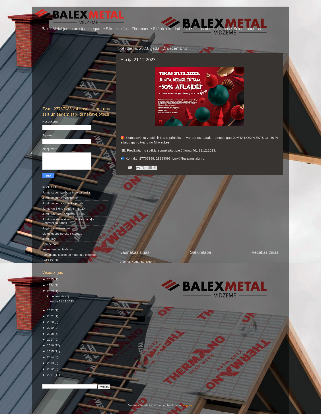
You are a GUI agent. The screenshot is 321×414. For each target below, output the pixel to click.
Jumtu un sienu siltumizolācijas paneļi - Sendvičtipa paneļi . (68, 221)
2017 (51, 339)
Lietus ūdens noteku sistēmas (62, 233)
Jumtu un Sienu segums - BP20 (63, 208)
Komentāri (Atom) (143, 261)
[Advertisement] (199, 212)
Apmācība (49, 244)
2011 (51, 375)
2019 (51, 327)
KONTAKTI (49, 187)
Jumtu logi (49, 239)
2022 (51, 310)
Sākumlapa (200, 252)
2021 (51, 316)
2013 (51, 363)
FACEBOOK (50, 260)
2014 (51, 357)
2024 (51, 285)
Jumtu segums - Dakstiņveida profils (66, 192)
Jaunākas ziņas (134, 252)
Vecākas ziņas (265, 252)
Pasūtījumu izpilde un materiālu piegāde (69, 254)
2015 (51, 351)
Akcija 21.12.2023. (139, 59)
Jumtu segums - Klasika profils (62, 203)
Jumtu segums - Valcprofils (60, 198)
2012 (51, 369)
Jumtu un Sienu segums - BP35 (63, 214)
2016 (51, 345)
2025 (51, 279)
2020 (51, 322)
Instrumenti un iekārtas (57, 249)
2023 (51, 291)
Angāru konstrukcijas (56, 228)
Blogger (187, 405)
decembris (58, 296)
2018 (51, 333)
